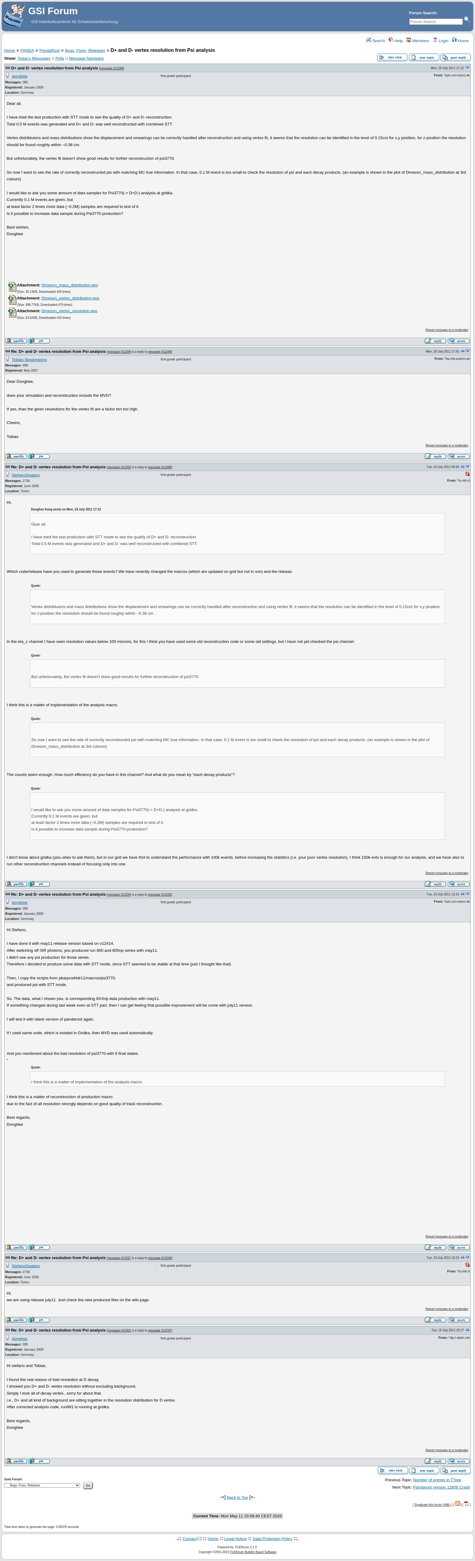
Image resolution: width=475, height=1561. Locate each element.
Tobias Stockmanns (29, 359)
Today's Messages (33, 58)
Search (375, 40)
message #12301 (119, 1330)
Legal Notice (235, 1538)
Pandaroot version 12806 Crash (441, 1487)
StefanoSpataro (26, 475)
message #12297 (119, 1258)
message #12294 (119, 894)
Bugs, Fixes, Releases (85, 50)
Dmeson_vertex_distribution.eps (70, 298)
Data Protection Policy (272, 1538)
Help (396, 40)
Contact (190, 1538)
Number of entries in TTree (437, 1480)
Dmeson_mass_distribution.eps (70, 285)
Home (460, 40)
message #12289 (119, 351)
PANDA (27, 50)
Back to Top (237, 1497)
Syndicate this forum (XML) (432, 1504)
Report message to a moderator (447, 330)
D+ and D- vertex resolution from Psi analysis (54, 68)
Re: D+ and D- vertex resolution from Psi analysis (58, 351)
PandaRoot (49, 50)
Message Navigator (86, 58)
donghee (20, 76)
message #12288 (111, 68)
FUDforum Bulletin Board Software (253, 1552)
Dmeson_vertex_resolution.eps (69, 311)
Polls (59, 58)
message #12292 (119, 467)
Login (440, 40)
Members (417, 40)
